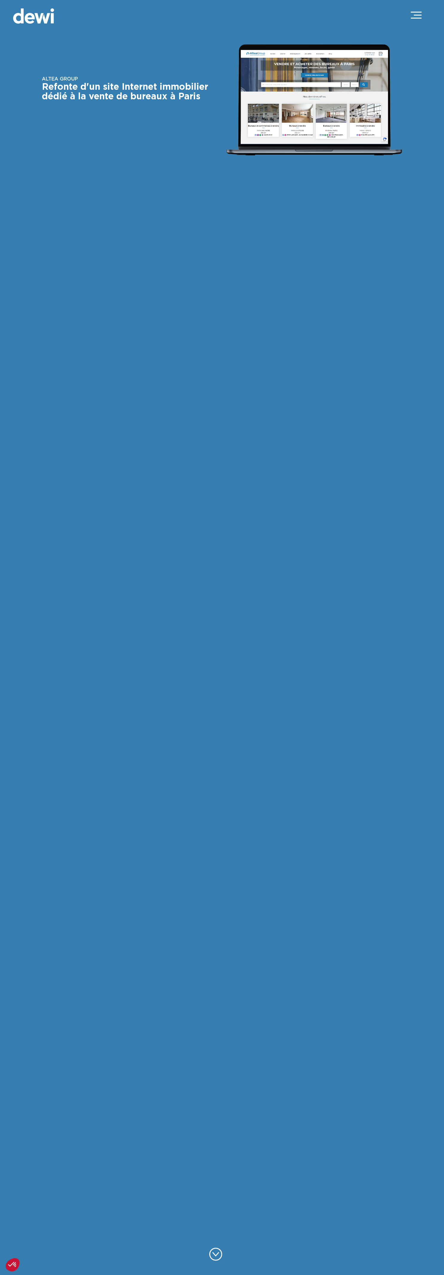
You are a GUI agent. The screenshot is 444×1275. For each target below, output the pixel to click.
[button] (12, 1265)
